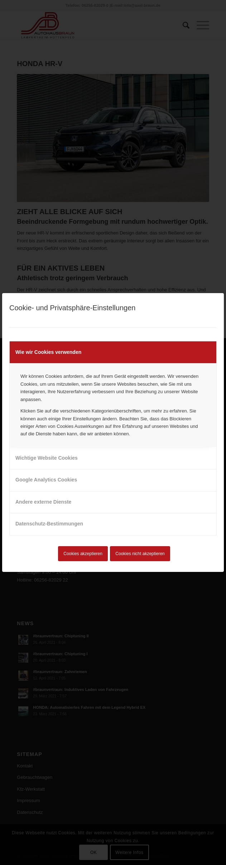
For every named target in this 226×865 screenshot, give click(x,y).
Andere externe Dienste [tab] (43, 502)
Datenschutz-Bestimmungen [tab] (49, 524)
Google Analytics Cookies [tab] (46, 480)
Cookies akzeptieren (82, 553)
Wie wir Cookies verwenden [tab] (48, 352)
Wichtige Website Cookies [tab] (46, 458)
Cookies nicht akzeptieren (139, 553)
